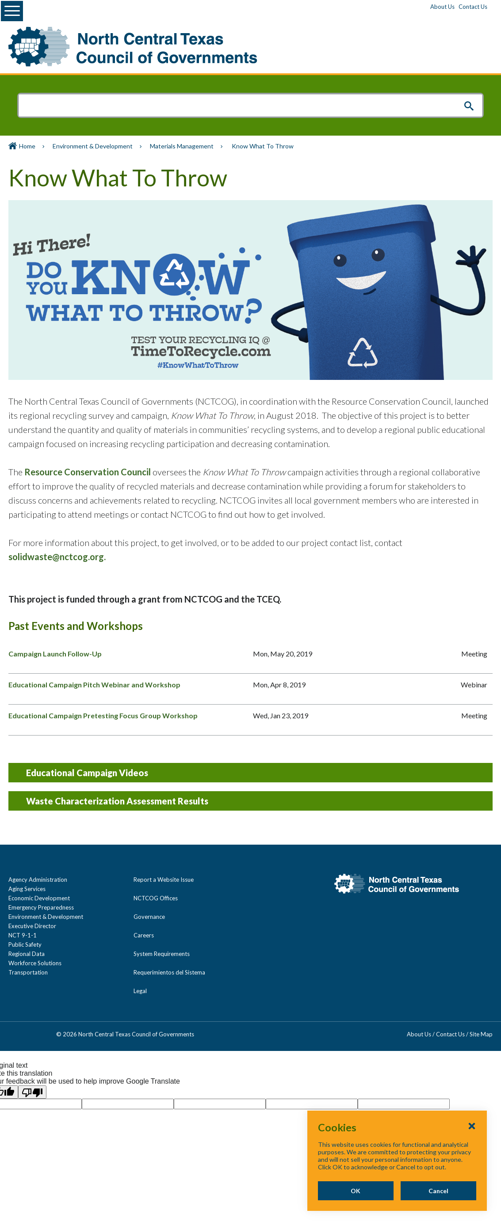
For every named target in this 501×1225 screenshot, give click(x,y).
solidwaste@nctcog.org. (57, 556)
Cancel (438, 1191)
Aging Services (27, 888)
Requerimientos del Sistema (169, 972)
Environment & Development (93, 146)
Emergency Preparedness (41, 907)
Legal (140, 990)
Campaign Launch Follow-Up (55, 653)
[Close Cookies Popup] (471, 1125)
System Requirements (162, 953)
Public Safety (25, 944)
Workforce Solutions (34, 963)
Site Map (481, 1034)
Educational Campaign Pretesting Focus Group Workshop (103, 715)
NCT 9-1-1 (22, 935)
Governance (149, 916)
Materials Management (182, 146)
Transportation (28, 972)
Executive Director (32, 925)
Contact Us (473, 6)
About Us (442, 6)
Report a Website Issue (164, 879)
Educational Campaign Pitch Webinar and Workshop (94, 684)
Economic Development (39, 898)
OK (355, 1191)
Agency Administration (37, 879)
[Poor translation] (32, 1092)
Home (27, 146)
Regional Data (26, 953)
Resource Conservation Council (87, 471)
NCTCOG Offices (156, 898)
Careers (144, 935)
